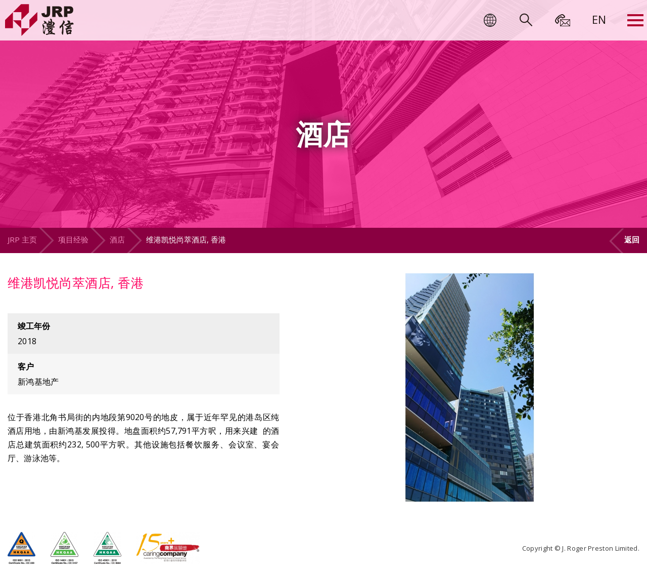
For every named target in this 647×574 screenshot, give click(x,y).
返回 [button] (631, 239)
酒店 (117, 239)
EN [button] (599, 19)
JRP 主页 (22, 239)
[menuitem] (599, 19)
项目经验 (73, 239)
